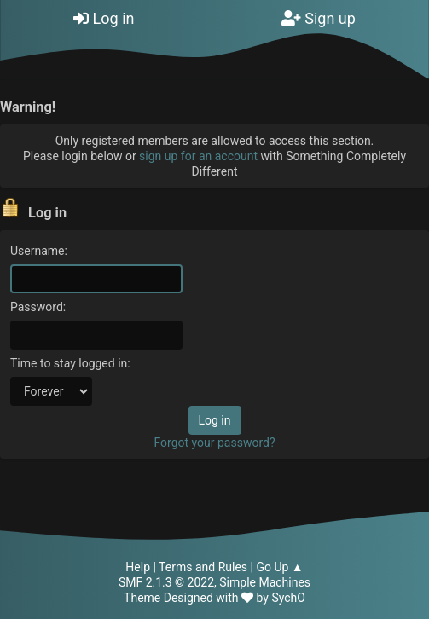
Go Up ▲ (279, 567)
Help (137, 567)
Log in (103, 18)
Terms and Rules (203, 567)
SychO (288, 598)
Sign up (318, 18)
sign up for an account (198, 156)
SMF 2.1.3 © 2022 (166, 582)
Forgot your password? (214, 442)
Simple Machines (264, 582)
